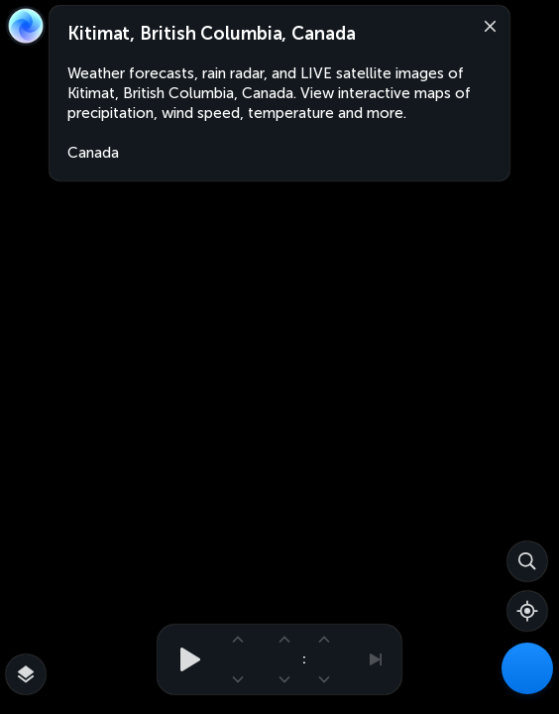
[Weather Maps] (527, 668)
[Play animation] (184, 659)
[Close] (485, 25)
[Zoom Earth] (26, 26)
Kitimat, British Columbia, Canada (211, 34)
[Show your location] (527, 611)
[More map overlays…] (26, 674)
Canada (93, 153)
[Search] (527, 561)
